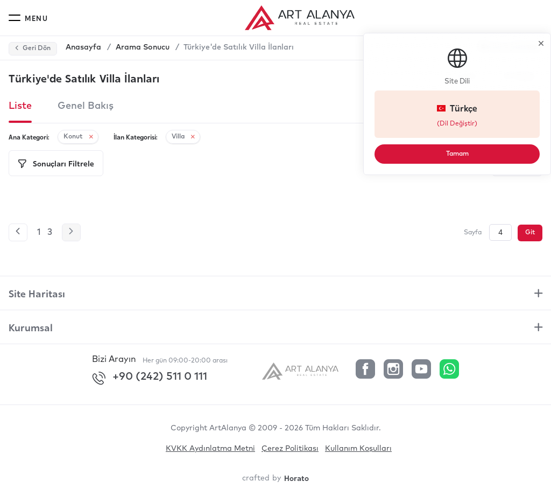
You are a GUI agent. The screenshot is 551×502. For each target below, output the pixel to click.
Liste (20, 106)
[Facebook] (365, 370)
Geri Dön (33, 48)
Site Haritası (37, 292)
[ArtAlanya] (304, 370)
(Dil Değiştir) (473, 123)
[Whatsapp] (449, 370)
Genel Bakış (86, 106)
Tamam (473, 153)
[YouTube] (421, 370)
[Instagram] (393, 370)
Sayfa (473, 232)
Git (530, 232)
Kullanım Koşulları (358, 448)
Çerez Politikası (290, 448)
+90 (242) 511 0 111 (149, 378)
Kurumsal (31, 326)
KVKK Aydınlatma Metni (210, 448)
